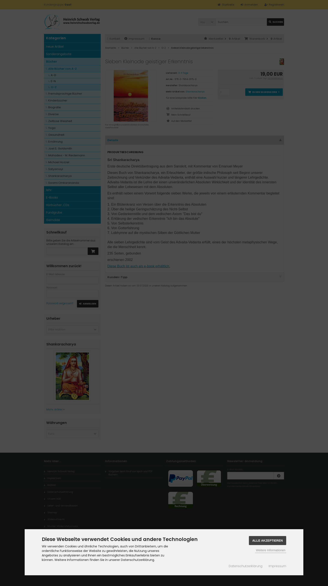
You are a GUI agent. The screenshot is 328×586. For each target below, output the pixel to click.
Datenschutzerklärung (245, 566)
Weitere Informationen (270, 550)
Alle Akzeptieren (267, 540)
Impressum (277, 566)
